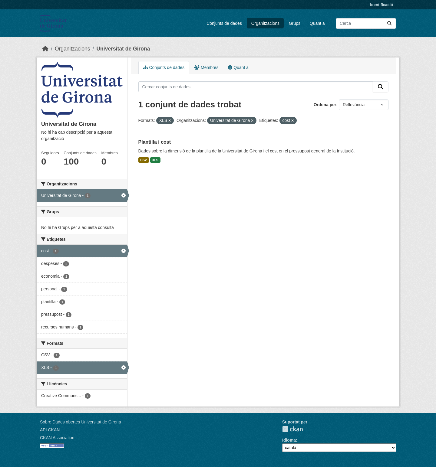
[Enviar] (389, 23)
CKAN (292, 429)
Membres (206, 67)
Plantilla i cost (154, 142)
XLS (155, 160)
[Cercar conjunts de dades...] (366, 23)
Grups (294, 23)
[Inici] (45, 49)
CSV (143, 160)
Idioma (289, 440)
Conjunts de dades (224, 23)
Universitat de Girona (123, 49)
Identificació (381, 4)
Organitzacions (265, 23)
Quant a (317, 23)
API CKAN (50, 429)
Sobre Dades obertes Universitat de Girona (80, 422)
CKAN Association (57, 437)
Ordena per (325, 104)
